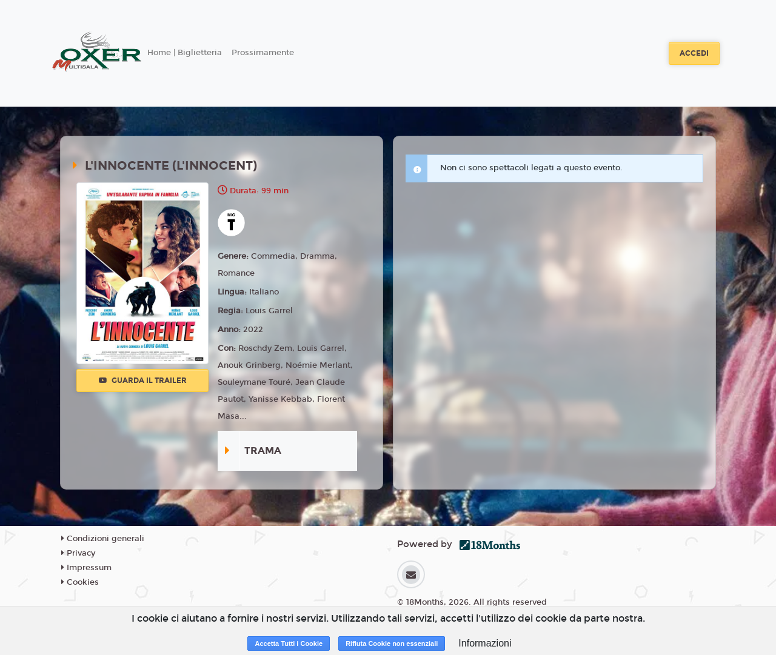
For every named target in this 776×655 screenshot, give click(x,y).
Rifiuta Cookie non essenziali (392, 643)
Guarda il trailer (143, 380)
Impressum (86, 568)
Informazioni (484, 643)
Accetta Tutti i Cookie (289, 643)
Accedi (694, 53)
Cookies (80, 582)
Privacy (78, 553)
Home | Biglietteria (184, 53)
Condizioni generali (102, 539)
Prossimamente (263, 53)
